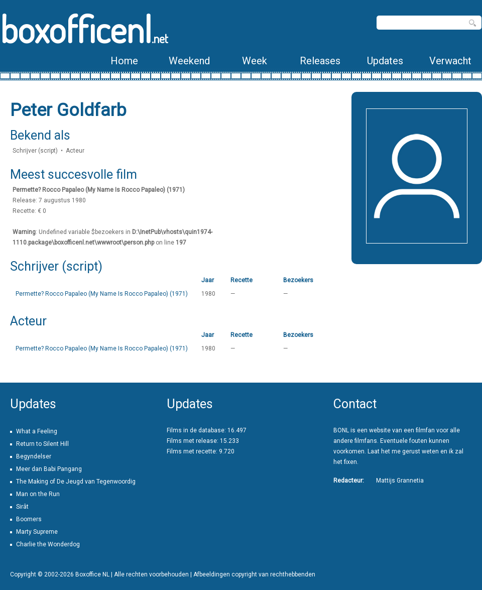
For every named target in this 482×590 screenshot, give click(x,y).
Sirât (22, 506)
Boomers (29, 519)
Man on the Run (38, 494)
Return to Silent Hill (42, 443)
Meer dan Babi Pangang (49, 469)
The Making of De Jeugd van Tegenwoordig (76, 481)
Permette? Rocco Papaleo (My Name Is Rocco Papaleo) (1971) (102, 293)
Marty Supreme (37, 531)
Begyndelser (33, 456)
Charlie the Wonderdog (48, 544)
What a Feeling (36, 431)
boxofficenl (84, 29)
